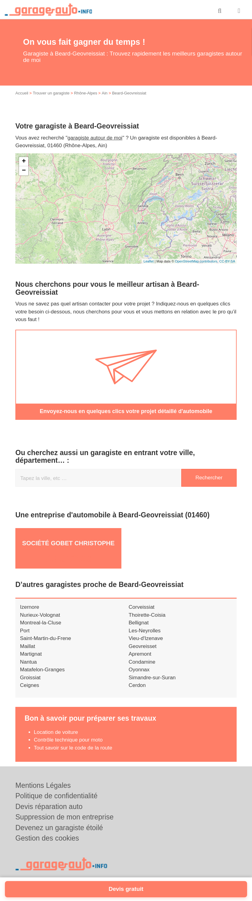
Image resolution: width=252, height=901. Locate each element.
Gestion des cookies (47, 838)
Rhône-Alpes (85, 93)
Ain (105, 93)
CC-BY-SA (227, 261)
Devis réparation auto (49, 806)
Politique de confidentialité (56, 795)
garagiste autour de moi (95, 138)
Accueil (21, 93)
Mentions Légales (43, 785)
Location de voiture (56, 731)
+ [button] (24, 161)
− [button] (24, 170)
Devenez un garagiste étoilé (59, 827)
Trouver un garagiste (51, 93)
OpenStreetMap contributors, (197, 261)
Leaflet (149, 261)
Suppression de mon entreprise (64, 817)
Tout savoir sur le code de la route (73, 747)
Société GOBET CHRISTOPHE (68, 542)
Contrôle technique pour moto (68, 739)
